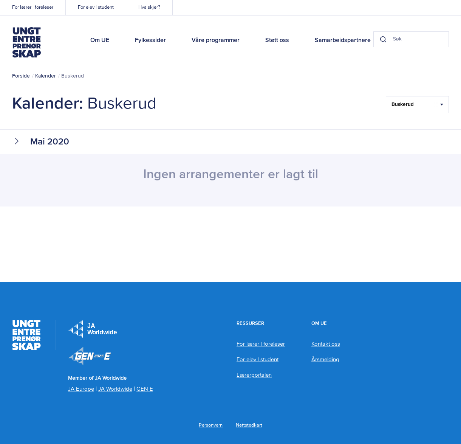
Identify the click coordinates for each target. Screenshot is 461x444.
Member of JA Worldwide (89, 356)
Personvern (211, 425)
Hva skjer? (149, 7)
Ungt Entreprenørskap (26, 42)
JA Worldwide (115, 389)
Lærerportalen (254, 375)
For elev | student (96, 7)
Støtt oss (277, 40)
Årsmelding (325, 359)
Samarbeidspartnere (343, 40)
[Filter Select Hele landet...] (417, 104)
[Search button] (383, 39)
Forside (21, 76)
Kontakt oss (325, 344)
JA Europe (92, 329)
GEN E (144, 389)
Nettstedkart (249, 425)
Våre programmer (216, 40)
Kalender (45, 76)
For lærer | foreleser (32, 7)
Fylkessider (150, 40)
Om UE (99, 40)
